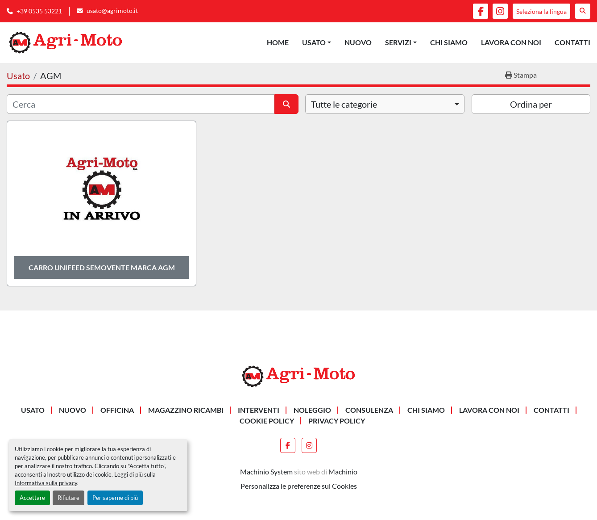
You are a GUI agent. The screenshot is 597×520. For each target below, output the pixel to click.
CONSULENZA (369, 410)
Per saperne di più (115, 497)
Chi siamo (449, 42)
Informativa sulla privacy (46, 482)
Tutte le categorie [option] (344, 104)
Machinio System (266, 471)
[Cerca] (140, 104)
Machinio (342, 471)
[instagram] (500, 11)
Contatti (572, 42)
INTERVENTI (258, 410)
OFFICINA (117, 410)
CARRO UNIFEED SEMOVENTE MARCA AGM (102, 267)
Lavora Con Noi (511, 42)
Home (278, 42)
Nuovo (358, 42)
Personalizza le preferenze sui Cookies (298, 486)
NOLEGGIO (312, 410)
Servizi (398, 42)
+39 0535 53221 (39, 11)
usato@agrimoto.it (112, 10)
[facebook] (480, 11)
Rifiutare (68, 497)
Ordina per (531, 104)
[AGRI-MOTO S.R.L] (298, 375)
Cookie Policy (267, 420)
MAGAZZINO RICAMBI (186, 410)
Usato (314, 42)
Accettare (32, 497)
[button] (316, 42)
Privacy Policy (336, 420)
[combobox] (384, 104)
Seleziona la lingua (541, 11)
